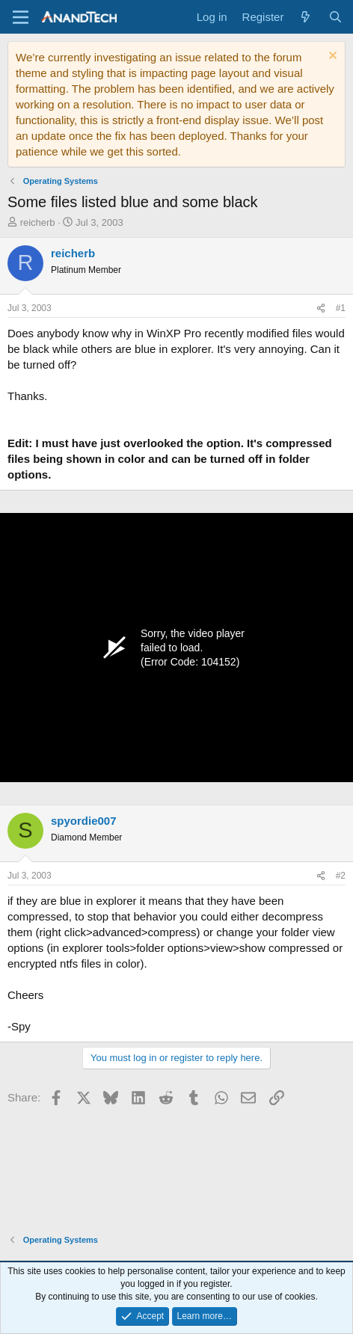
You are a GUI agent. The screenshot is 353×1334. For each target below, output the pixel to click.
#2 (341, 875)
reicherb (37, 222)
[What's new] (305, 17)
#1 (341, 308)
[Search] (335, 17)
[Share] (321, 308)
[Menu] (20, 17)
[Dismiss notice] (331, 57)
